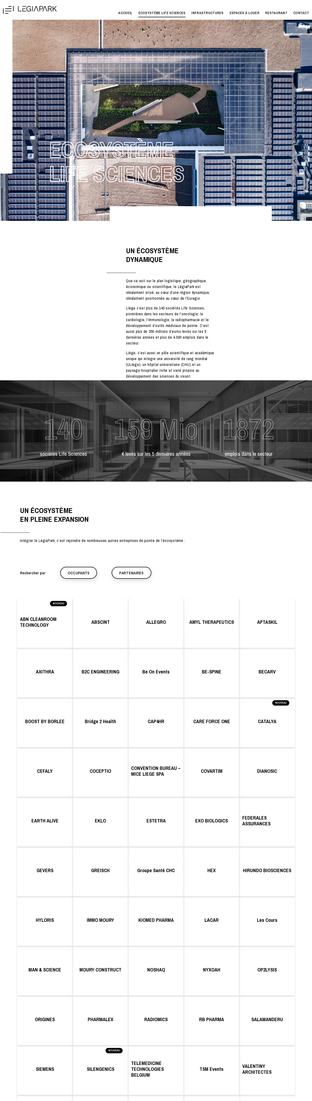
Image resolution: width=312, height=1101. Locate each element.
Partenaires (131, 573)
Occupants (79, 573)
